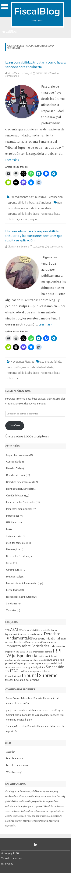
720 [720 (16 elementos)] (7, 629)
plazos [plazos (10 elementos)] (41, 660)
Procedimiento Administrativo (28, 196)
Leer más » (12, 160)
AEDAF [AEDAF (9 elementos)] (21, 630)
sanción (23, 219)
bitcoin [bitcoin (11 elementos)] (44, 630)
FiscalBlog (9, 31)
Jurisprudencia (13, 536)
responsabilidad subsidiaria (23, 213)
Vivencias (11, 610)
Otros (9, 563)
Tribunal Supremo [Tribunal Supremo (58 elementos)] (39, 675)
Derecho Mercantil (15, 475)
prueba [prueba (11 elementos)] (40, 663)
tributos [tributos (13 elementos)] (9, 680)
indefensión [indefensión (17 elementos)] (57, 646)
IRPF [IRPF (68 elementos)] (57, 651)
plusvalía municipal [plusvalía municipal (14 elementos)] (54, 660)
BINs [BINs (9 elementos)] (38, 630)
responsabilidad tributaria (22, 202)
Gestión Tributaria (15, 495)
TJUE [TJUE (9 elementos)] (27, 671)
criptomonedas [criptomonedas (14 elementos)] (22, 634)
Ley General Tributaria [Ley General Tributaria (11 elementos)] (48, 656)
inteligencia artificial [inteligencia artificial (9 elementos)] (24, 652)
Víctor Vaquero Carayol (20, 73)
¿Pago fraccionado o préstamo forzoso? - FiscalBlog (33, 710)
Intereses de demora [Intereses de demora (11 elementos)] (42, 652)
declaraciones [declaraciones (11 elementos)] (37, 634)
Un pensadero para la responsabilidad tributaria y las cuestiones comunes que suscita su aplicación (33, 235)
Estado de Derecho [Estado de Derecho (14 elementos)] (24, 642)
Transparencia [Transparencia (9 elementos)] (35, 671)
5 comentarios (55, 246)
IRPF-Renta (11, 522)
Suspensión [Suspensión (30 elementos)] (55, 667)
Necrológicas (13, 549)
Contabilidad (13, 461)
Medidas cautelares (16, 543)
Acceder (10, 751)
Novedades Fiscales (22, 361)
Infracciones (12, 516)
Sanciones (45, 202)
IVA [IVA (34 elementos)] (8, 656)
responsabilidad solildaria (37, 367)
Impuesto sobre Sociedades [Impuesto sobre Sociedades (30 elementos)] (27, 646)
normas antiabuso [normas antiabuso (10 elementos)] (30, 660)
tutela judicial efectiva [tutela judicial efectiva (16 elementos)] (27, 679)
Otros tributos (13, 570)
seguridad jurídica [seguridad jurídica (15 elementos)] (35, 667)
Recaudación (55, 196)
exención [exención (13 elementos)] (40, 642)
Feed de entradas (15, 758)
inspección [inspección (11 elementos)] (10, 652)
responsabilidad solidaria (36, 208)
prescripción (14, 367)
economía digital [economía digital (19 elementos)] (48, 638)
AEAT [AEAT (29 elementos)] (14, 630)
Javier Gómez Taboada (18, 698)
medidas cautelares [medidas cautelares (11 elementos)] (14, 660)
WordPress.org (14, 772)
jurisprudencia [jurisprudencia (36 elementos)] (24, 655)
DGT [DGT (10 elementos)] (35, 639)
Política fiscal (13, 576)
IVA (8, 529)
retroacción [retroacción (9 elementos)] (20, 667)
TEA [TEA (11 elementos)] (7, 671)
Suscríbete (14, 425)
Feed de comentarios (17, 765)
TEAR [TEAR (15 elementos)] (21, 671)
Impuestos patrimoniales (19, 509)
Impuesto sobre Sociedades (20, 502)
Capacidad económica (18, 455)
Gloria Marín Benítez (18, 246)
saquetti (34, 219)
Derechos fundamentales (19, 482)
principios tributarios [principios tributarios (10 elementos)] (28, 663)
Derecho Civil (13, 468)
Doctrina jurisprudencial (18, 489)
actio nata (46, 361)
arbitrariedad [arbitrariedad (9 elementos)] (30, 630)
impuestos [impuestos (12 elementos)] (50, 642)
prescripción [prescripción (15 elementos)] (12, 663)
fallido (57, 361)
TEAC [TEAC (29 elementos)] (14, 671)
